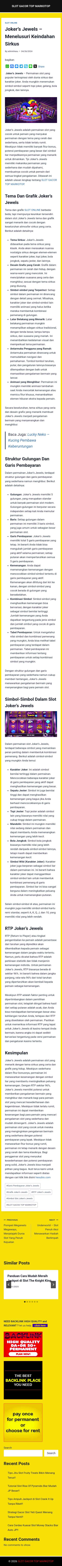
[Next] (53, 1284)
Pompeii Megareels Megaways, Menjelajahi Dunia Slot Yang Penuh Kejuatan (16, 1230)
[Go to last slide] (8, 1284)
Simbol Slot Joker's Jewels (19, 1198)
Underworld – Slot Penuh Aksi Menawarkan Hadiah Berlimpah (46, 1228)
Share (41, 66)
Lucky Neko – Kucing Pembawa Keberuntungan (28, 440)
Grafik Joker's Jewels (16, 1192)
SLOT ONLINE (11, 23)
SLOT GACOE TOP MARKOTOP (21, 1205)
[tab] (25, 1302)
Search (8, 1447)
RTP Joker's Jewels (41, 1192)
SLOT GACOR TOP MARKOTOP (35, 1561)
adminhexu (13, 51)
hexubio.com (43, 1177)
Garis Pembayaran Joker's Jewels (22, 1185)
